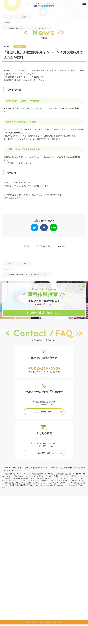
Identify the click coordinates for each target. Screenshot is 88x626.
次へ (59, 246)
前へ (29, 246)
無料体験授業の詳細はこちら (46, 312)
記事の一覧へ (46, 246)
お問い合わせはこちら (13, 198)
